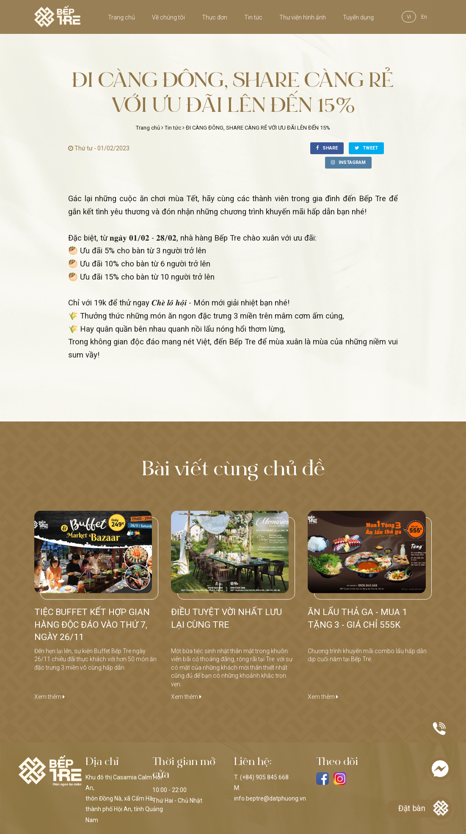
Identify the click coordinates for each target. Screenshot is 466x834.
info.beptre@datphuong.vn (270, 798)
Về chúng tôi (168, 17)
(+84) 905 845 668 (264, 777)
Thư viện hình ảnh (302, 17)
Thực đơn (214, 17)
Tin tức (253, 17)
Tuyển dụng (358, 17)
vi (409, 17)
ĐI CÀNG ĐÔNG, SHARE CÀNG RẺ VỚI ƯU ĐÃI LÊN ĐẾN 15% (258, 128)
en (424, 17)
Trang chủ (121, 17)
